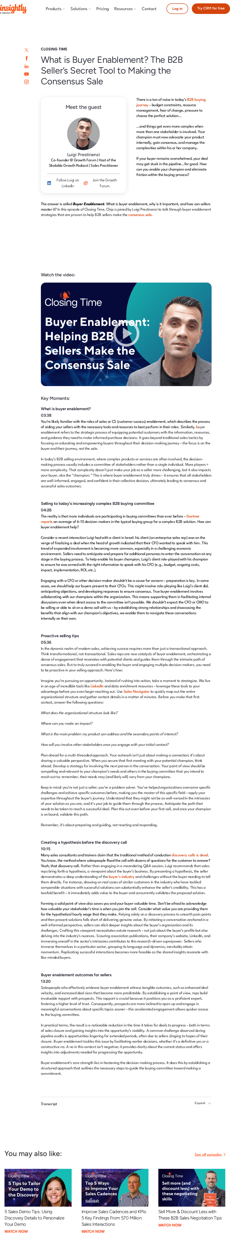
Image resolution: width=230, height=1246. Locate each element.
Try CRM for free (211, 8)
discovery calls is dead (190, 855)
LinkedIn (97, 686)
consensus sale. (140, 215)
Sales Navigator (137, 692)
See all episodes (208, 1155)
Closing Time (54, 49)
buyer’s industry (122, 877)
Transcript (49, 1104)
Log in (177, 9)
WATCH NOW (16, 1232)
